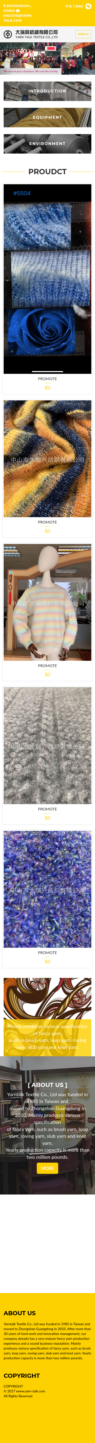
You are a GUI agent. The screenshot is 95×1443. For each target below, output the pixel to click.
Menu (84, 35)
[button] (7, 54)
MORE (47, 1168)
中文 (68, 6)
